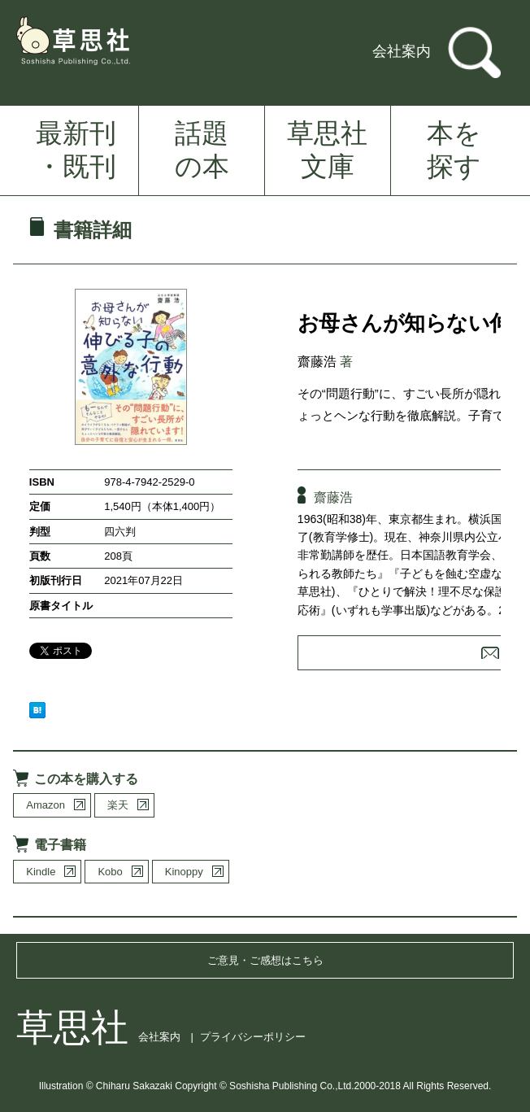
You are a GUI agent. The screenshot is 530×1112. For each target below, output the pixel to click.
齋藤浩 (317, 361)
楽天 (117, 805)
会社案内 (401, 51)
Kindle (40, 872)
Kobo (110, 872)
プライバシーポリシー (253, 1037)
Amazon (45, 805)
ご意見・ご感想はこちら (265, 960)
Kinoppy (184, 872)
